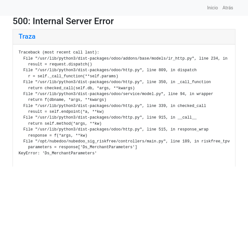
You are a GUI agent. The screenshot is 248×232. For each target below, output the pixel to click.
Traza (27, 36)
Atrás (227, 7)
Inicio (212, 7)
